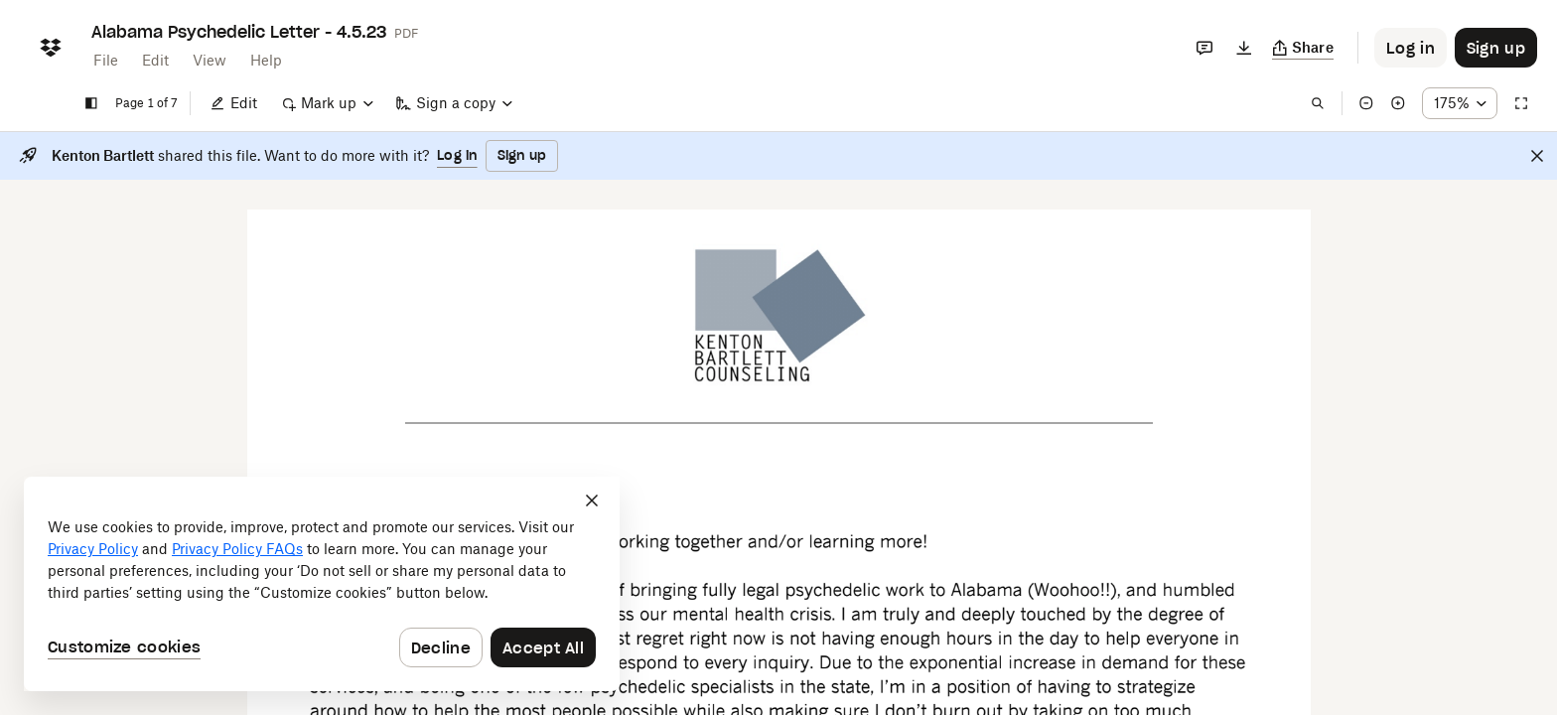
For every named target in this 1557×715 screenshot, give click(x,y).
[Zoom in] (1398, 103)
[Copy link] (1303, 48)
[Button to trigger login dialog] (1410, 48)
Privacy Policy (93, 548)
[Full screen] (1521, 103)
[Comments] (1204, 48)
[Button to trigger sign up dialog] (1496, 48)
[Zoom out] (1366, 103)
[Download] (1244, 48)
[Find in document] (1318, 103)
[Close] (1537, 156)
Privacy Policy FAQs (237, 548)
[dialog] (322, 584)
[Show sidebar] (91, 103)
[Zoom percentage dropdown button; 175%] (1459, 103)
